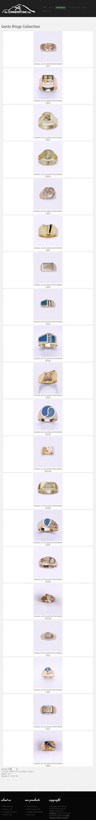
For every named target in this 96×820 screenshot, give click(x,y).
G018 (48, 397)
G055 (48, 655)
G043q (48, 581)
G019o (48, 434)
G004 (48, 213)
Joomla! (52, 813)
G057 (48, 728)
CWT (48, 66)
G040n (48, 507)
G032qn (48, 471)
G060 (48, 765)
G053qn (48, 618)
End (30, 771)
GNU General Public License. (59, 816)
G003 (48, 139)
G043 (48, 544)
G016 (48, 323)
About (51, 7)
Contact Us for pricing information (48, 63)
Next (24, 771)
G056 (48, 692)
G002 (48, 102)
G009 (48, 286)
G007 (48, 250)
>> (33, 771)
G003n (48, 176)
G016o (48, 360)
